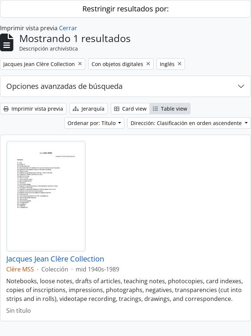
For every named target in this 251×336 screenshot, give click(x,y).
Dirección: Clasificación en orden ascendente (187, 123)
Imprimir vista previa (33, 108)
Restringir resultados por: (125, 9)
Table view (170, 108)
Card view (130, 108)
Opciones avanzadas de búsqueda (64, 86)
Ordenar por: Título (92, 123)
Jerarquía (88, 108)
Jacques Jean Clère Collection (55, 258)
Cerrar (68, 28)
